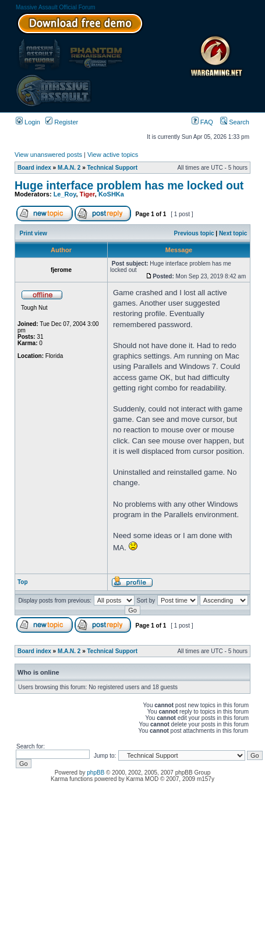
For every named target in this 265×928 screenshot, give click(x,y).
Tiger (87, 194)
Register (61, 122)
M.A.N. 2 (69, 167)
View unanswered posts (48, 154)
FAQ (202, 122)
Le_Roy (65, 194)
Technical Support (112, 167)
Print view (33, 233)
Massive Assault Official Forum (56, 7)
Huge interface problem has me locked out (129, 185)
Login (28, 122)
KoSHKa (111, 194)
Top (22, 582)
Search (234, 122)
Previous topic (194, 233)
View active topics (112, 154)
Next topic (233, 233)
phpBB (95, 772)
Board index (34, 167)
